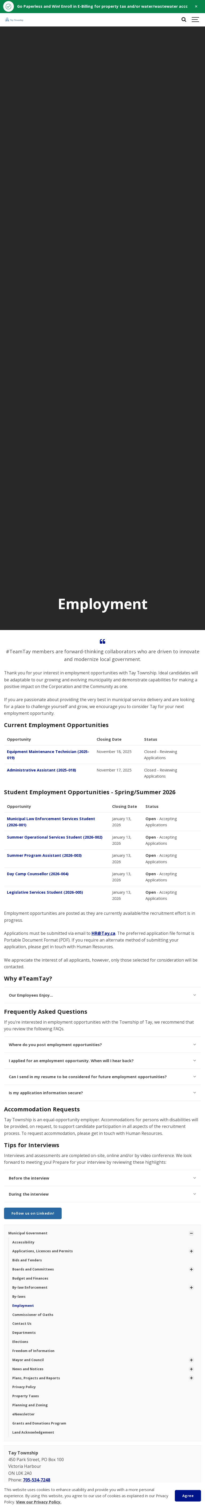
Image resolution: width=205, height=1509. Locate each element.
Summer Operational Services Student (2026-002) (54, 837)
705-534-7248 (36, 1480)
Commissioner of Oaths (32, 1314)
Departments (24, 1332)
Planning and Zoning (30, 1405)
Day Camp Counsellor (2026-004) (38, 873)
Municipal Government (28, 1233)
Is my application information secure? (102, 1092)
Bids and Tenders (27, 1260)
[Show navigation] (195, 19)
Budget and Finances (30, 1278)
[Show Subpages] (191, 1233)
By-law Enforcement (30, 1287)
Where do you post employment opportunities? (102, 1044)
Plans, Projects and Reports (36, 1378)
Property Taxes (25, 1396)
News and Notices (28, 1369)
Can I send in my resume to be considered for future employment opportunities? (102, 1076)
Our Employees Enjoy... (102, 995)
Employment (23, 1305)
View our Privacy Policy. (38, 1501)
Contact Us (21, 1323)
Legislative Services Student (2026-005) (45, 892)
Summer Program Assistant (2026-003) (44, 855)
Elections (20, 1341)
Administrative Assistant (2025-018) (41, 770)
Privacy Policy (24, 1387)
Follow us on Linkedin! (32, 1213)
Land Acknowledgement (33, 1432)
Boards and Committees (33, 1269)
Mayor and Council (28, 1360)
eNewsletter (23, 1414)
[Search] (183, 19)
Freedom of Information (33, 1351)
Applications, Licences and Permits (42, 1251)
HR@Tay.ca (103, 933)
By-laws (19, 1296)
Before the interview (102, 1178)
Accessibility (23, 1242)
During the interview (102, 1194)
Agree (188, 1495)
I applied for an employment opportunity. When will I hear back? (102, 1060)
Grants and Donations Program (39, 1423)
